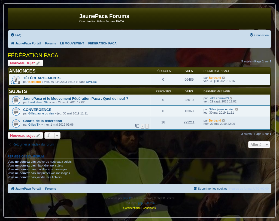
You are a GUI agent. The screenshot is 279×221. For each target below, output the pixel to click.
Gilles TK (34, 124)
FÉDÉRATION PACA (33, 55)
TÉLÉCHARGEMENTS (41, 78)
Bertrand (34, 81)
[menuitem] (15, 35)
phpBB (127, 198)
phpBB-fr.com (146, 203)
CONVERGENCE (37, 110)
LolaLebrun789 (38, 102)
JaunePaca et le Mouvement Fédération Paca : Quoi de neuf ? (75, 98)
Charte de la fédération (42, 121)
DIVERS (91, 81)
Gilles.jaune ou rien (41, 113)
